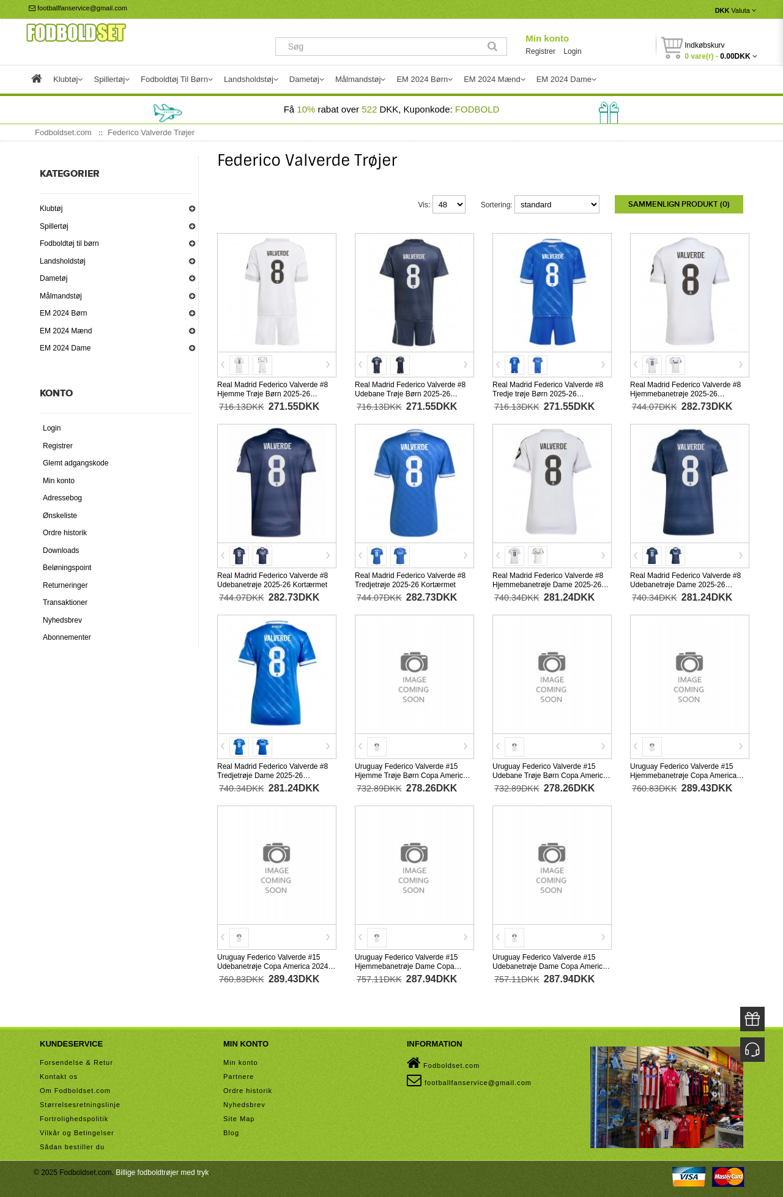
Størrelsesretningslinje (80, 1103)
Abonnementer (67, 637)
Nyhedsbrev (62, 620)
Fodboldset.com (443, 1061)
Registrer (540, 51)
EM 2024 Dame (65, 348)
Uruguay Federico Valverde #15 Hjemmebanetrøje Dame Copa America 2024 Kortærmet (406, 965)
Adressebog (62, 498)
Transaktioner (65, 602)
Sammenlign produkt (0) (679, 204)
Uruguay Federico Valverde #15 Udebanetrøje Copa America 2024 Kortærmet (272, 965)
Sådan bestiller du (72, 1145)
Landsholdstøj (63, 261)
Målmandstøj (61, 296)
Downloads (61, 550)
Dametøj (53, 278)
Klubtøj (51, 208)
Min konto (547, 38)
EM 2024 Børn (63, 313)
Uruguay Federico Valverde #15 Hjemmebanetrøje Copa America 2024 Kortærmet (683, 774)
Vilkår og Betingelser (77, 1131)
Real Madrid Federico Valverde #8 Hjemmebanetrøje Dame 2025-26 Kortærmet (547, 583)
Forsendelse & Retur (76, 1061)
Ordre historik (65, 532)
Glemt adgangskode (75, 463)
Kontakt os (59, 1075)
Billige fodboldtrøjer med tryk (162, 1171)
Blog (231, 1131)
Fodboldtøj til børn (69, 243)
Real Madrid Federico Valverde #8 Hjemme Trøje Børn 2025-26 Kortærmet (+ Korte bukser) (272, 392)
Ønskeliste (60, 515)
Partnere (238, 1075)
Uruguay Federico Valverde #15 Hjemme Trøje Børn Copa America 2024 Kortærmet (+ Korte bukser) (411, 774)
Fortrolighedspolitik (74, 1117)
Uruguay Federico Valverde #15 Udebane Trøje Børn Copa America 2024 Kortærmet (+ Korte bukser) (549, 774)
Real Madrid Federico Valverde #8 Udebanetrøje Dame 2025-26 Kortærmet (685, 583)
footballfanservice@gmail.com (78, 8)
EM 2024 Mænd (66, 331)
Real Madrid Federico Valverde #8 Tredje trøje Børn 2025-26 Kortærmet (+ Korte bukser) (547, 392)
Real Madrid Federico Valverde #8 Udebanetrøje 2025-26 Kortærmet (272, 579)
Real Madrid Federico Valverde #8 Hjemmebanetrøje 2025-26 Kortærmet (685, 392)
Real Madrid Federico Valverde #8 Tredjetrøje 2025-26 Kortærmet (410, 579)
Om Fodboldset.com (75, 1089)
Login (572, 51)
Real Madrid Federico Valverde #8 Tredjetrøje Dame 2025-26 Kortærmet (272, 774)
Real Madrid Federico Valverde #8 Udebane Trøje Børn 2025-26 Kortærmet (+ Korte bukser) (410, 392)
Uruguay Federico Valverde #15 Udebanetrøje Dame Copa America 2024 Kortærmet (549, 965)
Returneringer (65, 585)
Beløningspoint (67, 567)
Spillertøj (54, 226)
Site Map (238, 1117)
